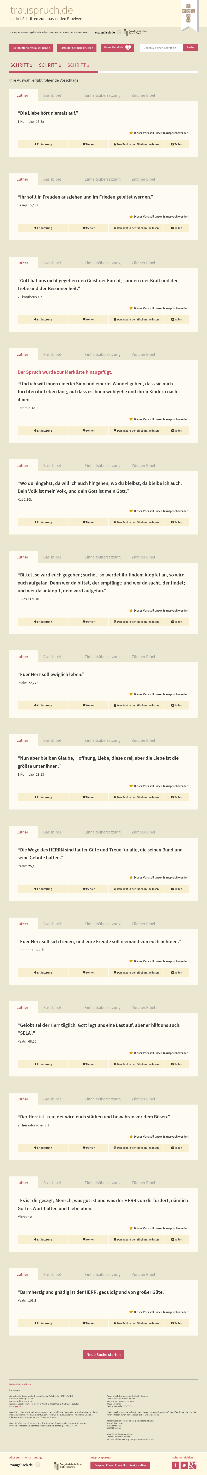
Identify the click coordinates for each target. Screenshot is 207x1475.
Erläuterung (43, 144)
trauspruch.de (41, 10)
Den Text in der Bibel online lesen (136, 144)
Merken (89, 144)
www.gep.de (15, 1406)
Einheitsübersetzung (102, 95)
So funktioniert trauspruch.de (31, 48)
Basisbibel (52, 95)
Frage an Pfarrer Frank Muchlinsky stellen (120, 1465)
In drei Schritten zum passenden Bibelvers (46, 18)
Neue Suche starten (104, 1354)
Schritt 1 (21, 65)
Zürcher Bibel (143, 95)
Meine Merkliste (117, 48)
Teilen (176, 144)
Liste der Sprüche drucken (77, 48)
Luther (22, 95)
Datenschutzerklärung (20, 1384)
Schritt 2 (50, 65)
